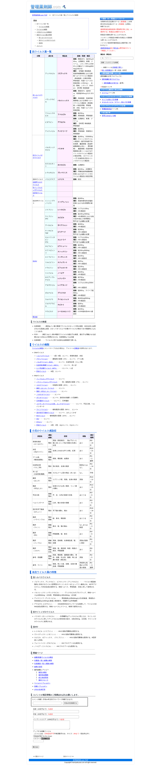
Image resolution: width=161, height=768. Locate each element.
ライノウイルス (42, 409)
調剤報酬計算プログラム (111, 79)
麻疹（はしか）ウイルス (45, 388)
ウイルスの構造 (37, 348)
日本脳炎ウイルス (42, 401)
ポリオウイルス (42, 397)
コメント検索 (37, 699)
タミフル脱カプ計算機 (110, 99)
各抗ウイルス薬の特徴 (44, 35)
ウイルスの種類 (42, 29)
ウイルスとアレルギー (42, 683)
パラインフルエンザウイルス (46, 382)
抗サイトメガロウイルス (47, 40)
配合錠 (35, 317)
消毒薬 (76, 348)
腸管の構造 (43, 672)
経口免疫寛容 (43, 677)
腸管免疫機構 (43, 675)
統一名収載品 (107, 70)
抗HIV (41, 43)
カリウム (105, 93)
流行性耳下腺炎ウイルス (45, 412)
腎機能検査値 (107, 109)
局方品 (115, 48)
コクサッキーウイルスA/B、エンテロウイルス (53, 404)
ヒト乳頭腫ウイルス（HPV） (47, 368)
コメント (40, 46)
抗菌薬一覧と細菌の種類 (43, 660)
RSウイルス (40, 416)
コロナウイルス (42, 385)
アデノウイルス (42, 359)
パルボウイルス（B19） (45, 362)
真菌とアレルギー (40, 686)
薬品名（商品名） (106, 54)
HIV (37, 419)
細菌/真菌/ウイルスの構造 (43, 657)
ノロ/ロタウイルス (43, 394)
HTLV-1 (39, 422)
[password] (38, 742)
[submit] (109, 62)
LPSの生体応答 (39, 689)
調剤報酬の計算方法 (111, 83)
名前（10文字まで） (43, 709)
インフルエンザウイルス (45, 379)
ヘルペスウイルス (42, 356)
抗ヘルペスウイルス (45, 37)
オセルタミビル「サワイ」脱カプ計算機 (116, 102)
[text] (116, 58)
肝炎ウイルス (41, 371)
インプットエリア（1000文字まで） (48, 719)
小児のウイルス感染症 (44, 32)
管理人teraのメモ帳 (109, 116)
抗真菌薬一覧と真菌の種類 (44, 663)
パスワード (41, 740)
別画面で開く (117, 67)
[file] (46, 738)
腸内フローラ (43, 680)
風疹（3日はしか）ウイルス (46, 391)
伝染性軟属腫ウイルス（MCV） (47, 365)
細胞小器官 (38, 667)
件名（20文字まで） (43, 714)
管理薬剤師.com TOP (39, 15)
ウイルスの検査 (44, 27)
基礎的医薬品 (105, 48)
